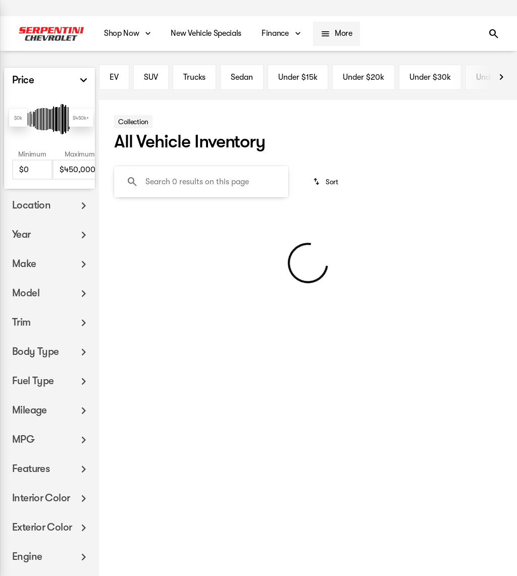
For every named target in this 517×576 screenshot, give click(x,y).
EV (114, 77)
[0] (32, 170)
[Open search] (494, 34)
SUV (151, 77)
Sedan (242, 77)
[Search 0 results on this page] (201, 181)
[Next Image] (501, 77)
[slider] (18, 118)
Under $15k (298, 77)
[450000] (80, 170)
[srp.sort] (326, 182)
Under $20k (363, 77)
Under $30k (430, 77)
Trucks (194, 77)
